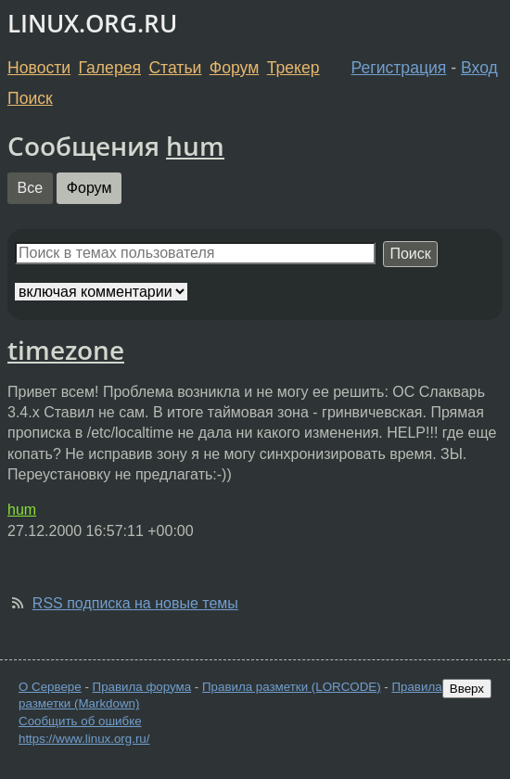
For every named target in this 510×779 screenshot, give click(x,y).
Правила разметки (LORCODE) (291, 687)
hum (195, 145)
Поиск (30, 98)
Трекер (293, 67)
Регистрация (399, 67)
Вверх (467, 689)
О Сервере (50, 687)
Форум (234, 67)
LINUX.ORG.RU (92, 23)
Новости (38, 67)
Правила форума (142, 687)
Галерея (110, 67)
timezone (65, 349)
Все (31, 188)
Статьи (174, 67)
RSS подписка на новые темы (135, 603)
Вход (479, 67)
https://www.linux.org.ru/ (84, 739)
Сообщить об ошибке (80, 721)
